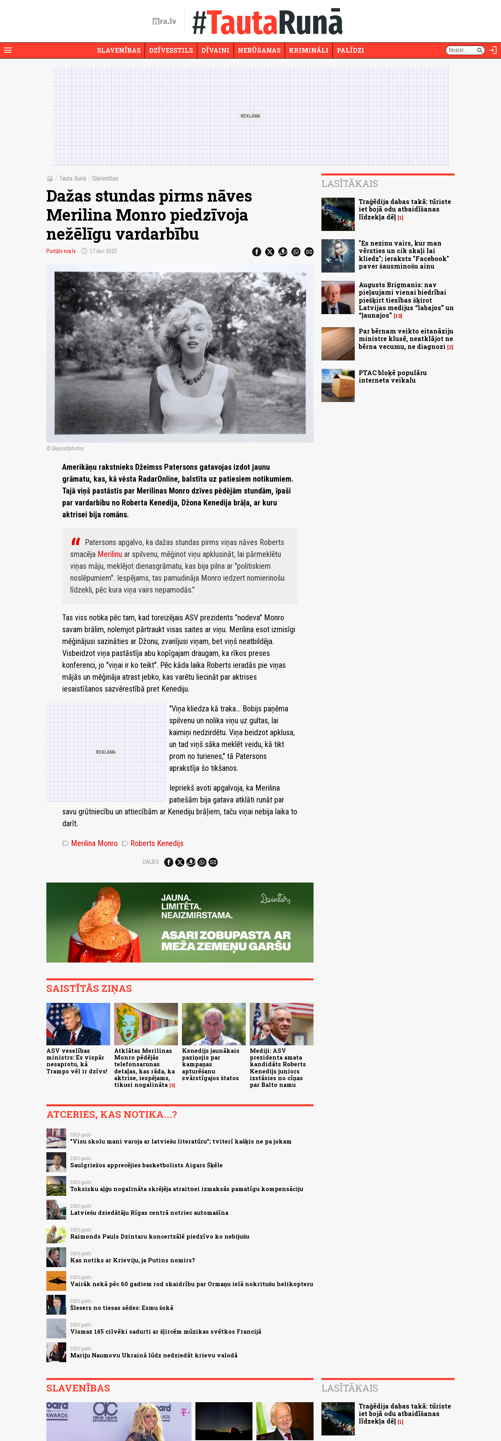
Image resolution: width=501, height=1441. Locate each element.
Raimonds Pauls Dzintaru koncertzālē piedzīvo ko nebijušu (159, 1236)
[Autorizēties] (493, 50)
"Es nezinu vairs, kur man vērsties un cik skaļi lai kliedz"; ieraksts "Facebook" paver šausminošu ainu (404, 254)
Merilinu (110, 554)
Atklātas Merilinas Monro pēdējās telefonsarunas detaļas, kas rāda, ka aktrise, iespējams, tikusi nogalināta (144, 1067)
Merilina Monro (90, 843)
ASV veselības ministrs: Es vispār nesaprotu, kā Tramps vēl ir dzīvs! (76, 1061)
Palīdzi (350, 50)
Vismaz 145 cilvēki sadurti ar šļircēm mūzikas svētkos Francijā (165, 1331)
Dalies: (151, 862)
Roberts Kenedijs (153, 843)
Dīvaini (215, 50)
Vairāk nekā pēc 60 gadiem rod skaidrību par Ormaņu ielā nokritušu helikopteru (191, 1284)
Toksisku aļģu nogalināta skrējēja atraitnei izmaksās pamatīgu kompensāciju (186, 1189)
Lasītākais (349, 183)
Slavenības (119, 50)
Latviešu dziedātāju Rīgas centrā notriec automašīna (149, 1212)
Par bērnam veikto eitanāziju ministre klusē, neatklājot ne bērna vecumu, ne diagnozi (406, 338)
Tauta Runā (72, 178)
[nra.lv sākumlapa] (164, 21)
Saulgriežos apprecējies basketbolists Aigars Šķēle (146, 1165)
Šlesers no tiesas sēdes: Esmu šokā (121, 1307)
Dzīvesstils (171, 50)
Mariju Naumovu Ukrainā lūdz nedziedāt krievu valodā (153, 1355)
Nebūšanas (259, 50)
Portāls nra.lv (61, 251)
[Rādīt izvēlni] (8, 50)
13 (398, 316)
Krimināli (309, 50)
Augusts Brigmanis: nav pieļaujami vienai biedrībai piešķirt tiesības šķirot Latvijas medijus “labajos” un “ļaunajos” (406, 299)
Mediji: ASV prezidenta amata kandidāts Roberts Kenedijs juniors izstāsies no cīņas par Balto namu (278, 1067)
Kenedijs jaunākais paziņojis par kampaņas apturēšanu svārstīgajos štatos (210, 1064)
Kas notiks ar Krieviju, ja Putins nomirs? (132, 1260)
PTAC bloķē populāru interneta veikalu (393, 376)
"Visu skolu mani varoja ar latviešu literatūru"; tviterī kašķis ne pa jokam (181, 1141)
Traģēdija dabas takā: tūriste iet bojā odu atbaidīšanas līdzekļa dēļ (405, 209)
